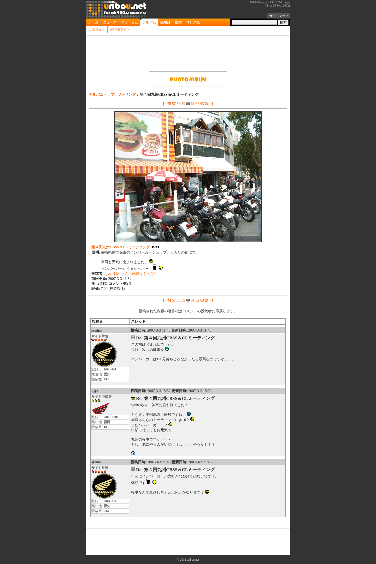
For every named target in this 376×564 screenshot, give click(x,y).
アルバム (149, 22)
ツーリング (127, 94)
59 (183, 103)
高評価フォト (120, 30)
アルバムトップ (102, 94)
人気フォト (96, 30)
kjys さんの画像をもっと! (134, 274)
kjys (108, 274)
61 (193, 103)
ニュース (109, 22)
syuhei (96, 330)
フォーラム (129, 22)
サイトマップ (278, 15)
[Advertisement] (188, 49)
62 (198, 103)
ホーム (93, 22)
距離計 (165, 22)
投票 (178, 22)
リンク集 (193, 22)
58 (179, 103)
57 (174, 103)
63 (202, 103)
